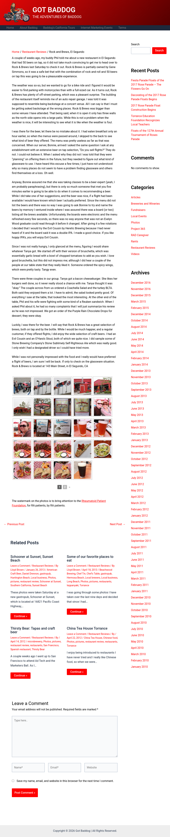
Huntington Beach (20, 577)
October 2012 (139, 459)
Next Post (117, 524)
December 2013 (141, 371)
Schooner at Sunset (50, 581)
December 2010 (141, 597)
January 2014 (139, 364)
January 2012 (139, 515)
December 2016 (141, 282)
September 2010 (141, 616)
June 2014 (137, 339)
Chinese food (110, 637)
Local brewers (93, 577)
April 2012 (137, 496)
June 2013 (137, 408)
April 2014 (137, 352)
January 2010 (139, 666)
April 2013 (137, 421)
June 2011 (137, 559)
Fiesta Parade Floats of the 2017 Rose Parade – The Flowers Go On (147, 84)
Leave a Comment (20, 565)
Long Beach (73, 581)
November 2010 (141, 603)
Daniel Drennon (30, 573)
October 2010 (139, 610)
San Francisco (51, 644)
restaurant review (29, 581)
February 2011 (140, 585)
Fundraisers (138, 210)
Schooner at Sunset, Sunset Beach (31, 558)
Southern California (20, 585)
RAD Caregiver (140, 235)
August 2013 (139, 396)
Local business (39, 577)
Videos (135, 254)
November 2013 (141, 377)
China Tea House (93, 637)
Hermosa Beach (75, 577)
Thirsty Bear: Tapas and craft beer (32, 630)
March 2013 (138, 427)
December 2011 (141, 522)
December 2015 (141, 295)
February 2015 (140, 308)
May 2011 (137, 566)
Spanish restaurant (20, 648)
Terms (121, 27)
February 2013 (140, 433)
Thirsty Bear (38, 648)
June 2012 (137, 484)
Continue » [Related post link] (20, 616)
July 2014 (137, 333)
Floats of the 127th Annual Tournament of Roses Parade (147, 135)
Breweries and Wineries (145, 203)
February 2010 (140, 660)
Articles (136, 197)
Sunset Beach (39, 585)
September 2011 (141, 540)
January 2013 (139, 440)
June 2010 (137, 635)
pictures (14, 581)
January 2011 (139, 591)
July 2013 (137, 402)
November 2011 (141, 528)
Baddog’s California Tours (58, 27)
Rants (134, 241)
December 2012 (141, 446)
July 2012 (137, 478)
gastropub (45, 573)
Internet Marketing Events (96, 27)
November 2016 (141, 289)
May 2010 (137, 641)
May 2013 (137, 415)
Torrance (84, 585)
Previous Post (14, 524)
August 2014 (139, 326)
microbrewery (35, 641)
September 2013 (141, 389)
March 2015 (138, 301)
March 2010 (138, 654)
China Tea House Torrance (87, 628)
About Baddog (28, 27)
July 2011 (137, 553)
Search (135, 44)
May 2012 (137, 490)
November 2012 (141, 452)
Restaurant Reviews (43, 565)
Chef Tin (81, 573)
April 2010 (137, 648)
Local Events (139, 216)
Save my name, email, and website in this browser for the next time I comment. (65, 780)
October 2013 (139, 383)
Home (10, 27)
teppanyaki (73, 585)
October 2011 (139, 534)
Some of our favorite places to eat (90, 558)
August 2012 (139, 471)
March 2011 (138, 578)
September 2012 (141, 465)
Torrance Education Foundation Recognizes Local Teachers (145, 120)
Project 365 (138, 228)
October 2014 (139, 320)
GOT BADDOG (53, 10)
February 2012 (140, 509)
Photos (52, 577)
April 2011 (137, 572)
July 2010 (137, 629)
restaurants (105, 581)
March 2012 (138, 503)
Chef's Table (93, 573)
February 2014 (140, 358)
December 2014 (141, 314)
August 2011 (139, 547)
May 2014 (137, 345)
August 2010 (139, 622)
